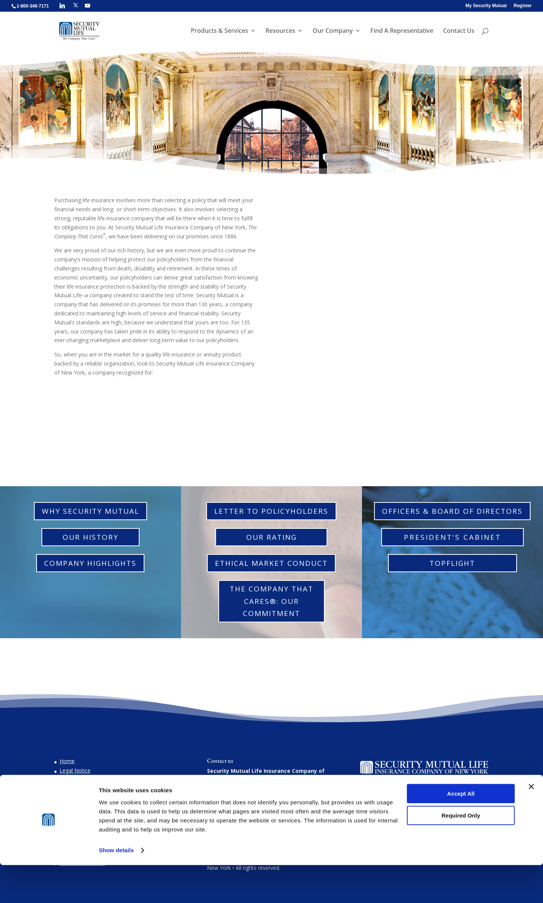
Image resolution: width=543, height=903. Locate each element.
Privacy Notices (78, 799)
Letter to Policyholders (271, 511)
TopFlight (452, 563)
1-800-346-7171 (244, 805)
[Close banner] (531, 824)
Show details (116, 888)
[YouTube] (87, 5)
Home (67, 761)
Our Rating (271, 537)
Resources (280, 31)
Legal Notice (75, 770)
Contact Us (458, 31)
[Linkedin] (62, 5)
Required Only (461, 853)
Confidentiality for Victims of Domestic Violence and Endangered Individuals (118, 812)
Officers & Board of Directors (452, 511)
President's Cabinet (452, 537)
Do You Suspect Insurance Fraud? (101, 779)
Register (523, 5)
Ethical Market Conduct (271, 563)
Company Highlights (90, 563)
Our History (90, 537)
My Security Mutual (485, 5)
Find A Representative (401, 31)
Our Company (332, 31)
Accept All (461, 831)
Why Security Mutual (90, 511)
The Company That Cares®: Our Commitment (271, 601)
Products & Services (218, 31)
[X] (75, 5)
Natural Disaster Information (95, 789)
